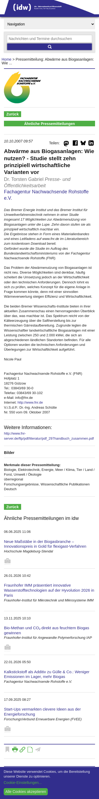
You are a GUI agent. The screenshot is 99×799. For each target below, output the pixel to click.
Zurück (12, 114)
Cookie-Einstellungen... (23, 782)
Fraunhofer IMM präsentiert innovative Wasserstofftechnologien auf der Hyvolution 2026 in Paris (49, 590)
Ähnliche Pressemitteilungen (49, 124)
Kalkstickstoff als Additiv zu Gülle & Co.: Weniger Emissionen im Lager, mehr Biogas (46, 674)
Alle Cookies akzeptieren (25, 791)
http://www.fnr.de (30, 402)
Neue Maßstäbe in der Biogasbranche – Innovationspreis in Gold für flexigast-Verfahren (45, 544)
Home (6, 59)
